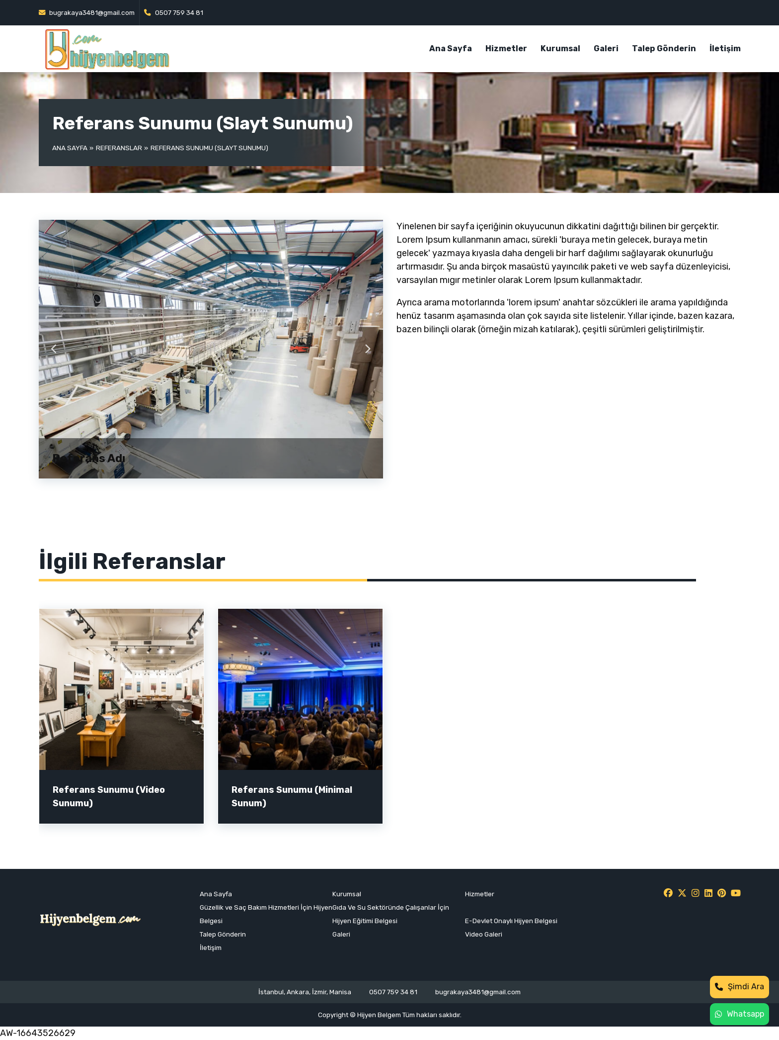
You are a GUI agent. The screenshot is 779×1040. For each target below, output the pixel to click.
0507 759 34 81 (173, 12)
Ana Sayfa (450, 48)
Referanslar (119, 148)
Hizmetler (506, 48)
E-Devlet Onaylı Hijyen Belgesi (511, 921)
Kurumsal (560, 48)
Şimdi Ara (739, 986)
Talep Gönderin (664, 48)
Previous (54, 349)
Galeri (606, 48)
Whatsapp (739, 1014)
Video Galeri (483, 934)
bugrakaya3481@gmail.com (87, 12)
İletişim (725, 48)
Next (367, 349)
